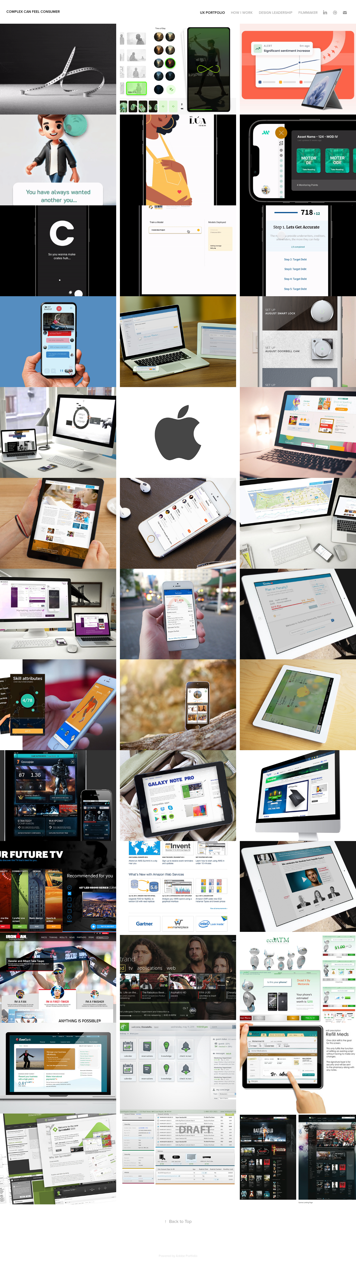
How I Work (242, 12)
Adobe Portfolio (186, 1255)
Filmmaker (308, 12)
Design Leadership (275, 12)
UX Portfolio (212, 12)
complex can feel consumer (33, 11)
